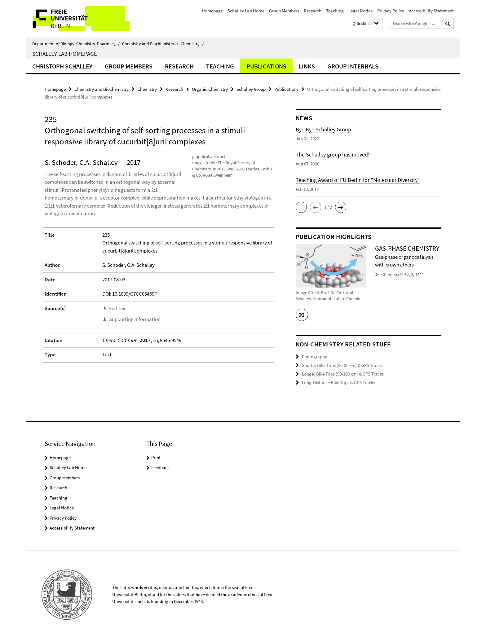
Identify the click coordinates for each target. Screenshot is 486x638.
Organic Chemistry (210, 89)
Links (307, 66)
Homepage (212, 11)
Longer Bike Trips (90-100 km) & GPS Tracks (343, 373)
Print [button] (156, 457)
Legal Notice (360, 11)
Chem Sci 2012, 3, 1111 (402, 274)
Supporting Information (135, 327)
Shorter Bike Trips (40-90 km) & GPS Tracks (342, 365)
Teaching (335, 11)
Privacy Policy (390, 11)
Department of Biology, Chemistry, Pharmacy (76, 44)
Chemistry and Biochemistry (150, 44)
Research (312, 11)
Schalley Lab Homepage (64, 53)
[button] (301, 207)
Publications (266, 66)
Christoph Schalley (62, 66)
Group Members (284, 11)
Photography (314, 356)
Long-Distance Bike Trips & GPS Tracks (338, 382)
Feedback (160, 467)
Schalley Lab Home (246, 11)
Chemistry (192, 44)
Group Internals (352, 66)
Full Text (118, 316)
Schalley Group (251, 89)
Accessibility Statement (431, 11)
